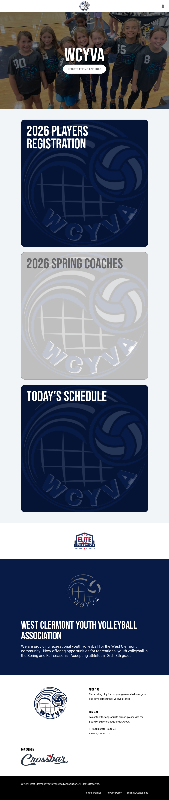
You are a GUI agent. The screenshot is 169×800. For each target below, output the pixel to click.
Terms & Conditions (137, 792)
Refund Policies (93, 792)
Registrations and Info (84, 69)
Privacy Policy (114, 792)
